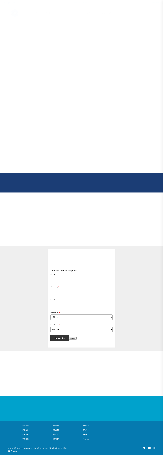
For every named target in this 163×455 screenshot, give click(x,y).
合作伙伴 (56, 426)
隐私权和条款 (57, 448)
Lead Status (55, 325)
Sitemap (86, 439)
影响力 (85, 430)
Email (52, 300)
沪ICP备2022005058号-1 (43, 448)
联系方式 (25, 439)
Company (54, 287)
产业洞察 (25, 434)
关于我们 (25, 426)
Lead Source (55, 313)
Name (53, 274)
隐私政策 (56, 430)
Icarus (15, 451)
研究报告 (25, 430)
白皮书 (85, 434)
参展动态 (86, 426)
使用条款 (56, 434)
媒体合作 (56, 439)
